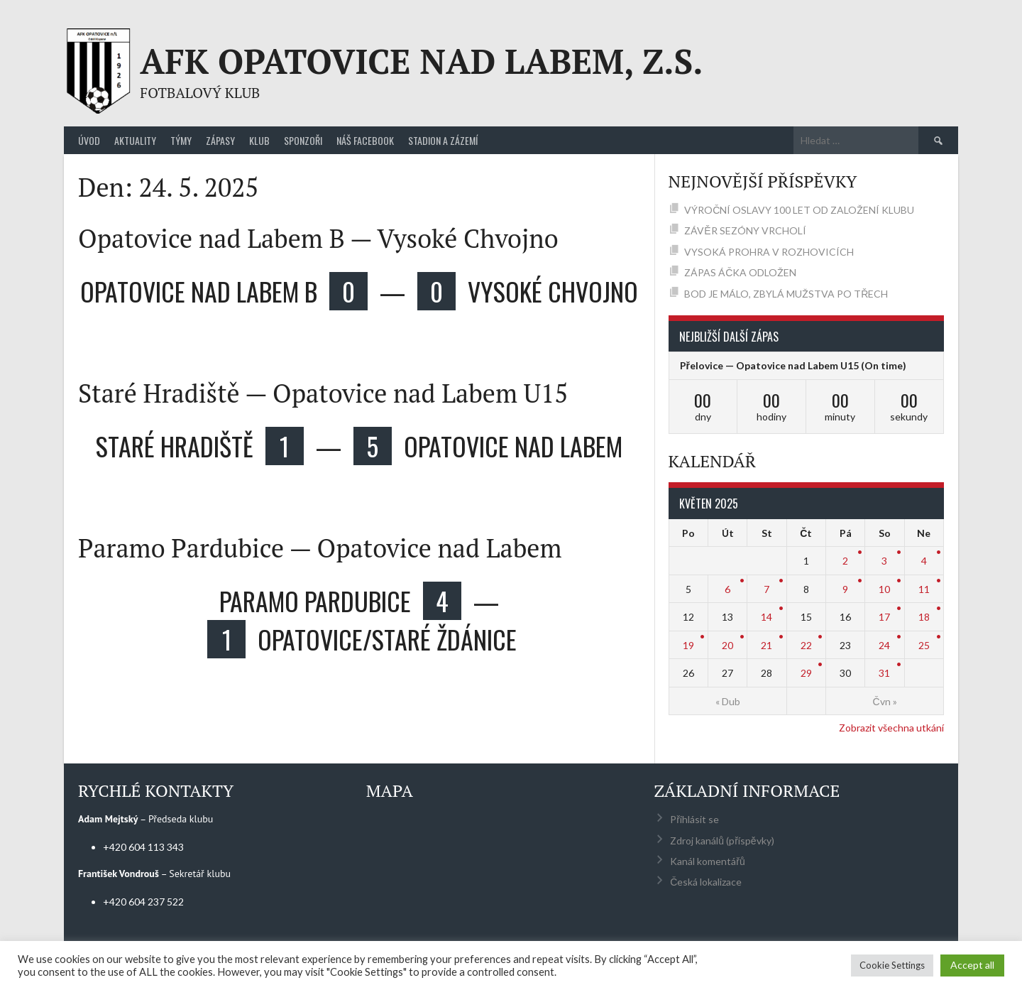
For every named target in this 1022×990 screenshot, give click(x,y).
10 (884, 589)
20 (727, 645)
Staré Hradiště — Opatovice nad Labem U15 (323, 393)
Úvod (89, 140)
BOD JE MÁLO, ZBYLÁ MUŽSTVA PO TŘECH (786, 294)
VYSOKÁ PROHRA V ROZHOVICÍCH (769, 252)
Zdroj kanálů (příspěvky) (722, 840)
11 (924, 589)
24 (884, 645)
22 (806, 645)
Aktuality (135, 140)
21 (766, 645)
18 (924, 617)
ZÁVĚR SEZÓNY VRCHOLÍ (745, 230)
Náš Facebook (365, 140)
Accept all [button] (972, 965)
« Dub (727, 701)
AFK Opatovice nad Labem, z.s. (421, 61)
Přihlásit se (694, 819)
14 (766, 617)
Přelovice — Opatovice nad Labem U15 (769, 365)
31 (884, 673)
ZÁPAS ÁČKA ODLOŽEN (740, 272)
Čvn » (884, 701)
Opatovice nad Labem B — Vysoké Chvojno (318, 238)
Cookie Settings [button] (892, 965)
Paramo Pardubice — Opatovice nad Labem (320, 548)
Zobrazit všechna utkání (891, 728)
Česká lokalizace (706, 882)
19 (688, 645)
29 (806, 673)
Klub (259, 140)
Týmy (181, 140)
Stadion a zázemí (443, 140)
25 (924, 645)
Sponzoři (303, 140)
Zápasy (220, 140)
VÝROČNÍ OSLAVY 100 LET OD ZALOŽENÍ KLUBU (799, 210)
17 (884, 617)
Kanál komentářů (707, 861)
